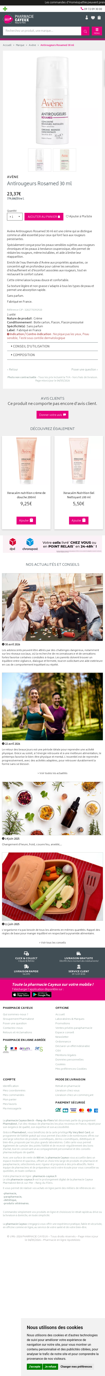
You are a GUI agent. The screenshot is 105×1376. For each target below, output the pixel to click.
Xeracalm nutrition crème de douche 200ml (26, 495)
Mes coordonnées (14, 1091)
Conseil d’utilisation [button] (30, 346)
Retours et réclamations (17, 1033)
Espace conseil (64, 1033)
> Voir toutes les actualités (52, 774)
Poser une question (15, 1024)
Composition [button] (22, 355)
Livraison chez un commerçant (74, 1096)
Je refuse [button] (50, 1366)
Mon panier (10, 1100)
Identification (11, 1086)
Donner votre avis (52, 415)
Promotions (62, 1024)
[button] (15, 216)
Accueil (7, 45)
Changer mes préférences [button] (76, 1366)
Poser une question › (84, 370)
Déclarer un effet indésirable (72, 1047)
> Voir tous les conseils (52, 943)
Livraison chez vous (67, 1091)
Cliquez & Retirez (26, 956)
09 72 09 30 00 (78, 969)
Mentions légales (65, 1056)
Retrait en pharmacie (67, 1086)
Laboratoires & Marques (69, 1019)
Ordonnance (63, 1042)
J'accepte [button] (34, 1366)
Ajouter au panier (44, 217)
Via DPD (26, 969)
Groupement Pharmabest (18, 1019)
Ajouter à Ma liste (79, 217)
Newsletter (62, 1038)
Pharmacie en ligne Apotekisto (61, 1240)
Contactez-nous (13, 1029)
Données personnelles (69, 1060)
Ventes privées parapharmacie (73, 1029)
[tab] (52, 347)
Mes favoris (10, 1105)
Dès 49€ (78, 956)
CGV (58, 1051)
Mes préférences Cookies (71, 1069)
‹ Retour (12, 369)
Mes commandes (13, 1096)
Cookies (60, 1065)
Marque (20, 45)
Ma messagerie (12, 1109)
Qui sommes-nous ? (15, 1015)
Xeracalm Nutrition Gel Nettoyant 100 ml (78, 495)
